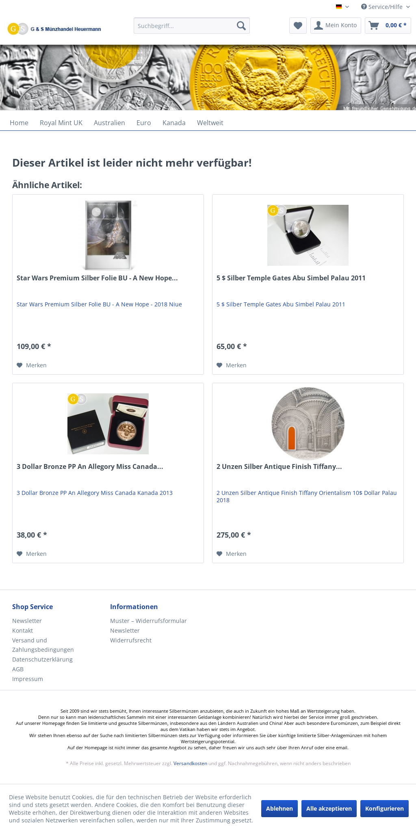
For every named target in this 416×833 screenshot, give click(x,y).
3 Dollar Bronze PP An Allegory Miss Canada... (90, 466)
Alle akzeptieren (329, 808)
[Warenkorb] (388, 25)
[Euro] (144, 122)
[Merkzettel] (298, 25)
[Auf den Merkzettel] (32, 365)
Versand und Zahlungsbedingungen (43, 645)
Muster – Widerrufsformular (148, 621)
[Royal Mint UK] (61, 122)
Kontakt (22, 630)
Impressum (27, 679)
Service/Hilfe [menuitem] (382, 7)
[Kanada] (174, 122)
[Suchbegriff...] (192, 25)
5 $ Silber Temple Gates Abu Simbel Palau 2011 (291, 278)
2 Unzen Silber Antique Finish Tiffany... (279, 466)
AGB (18, 669)
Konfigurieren (384, 808)
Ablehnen (279, 808)
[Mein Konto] (335, 25)
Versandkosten (190, 763)
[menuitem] (192, 29)
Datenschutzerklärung (42, 659)
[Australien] (109, 122)
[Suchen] (241, 25)
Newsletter (27, 621)
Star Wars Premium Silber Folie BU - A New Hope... (97, 278)
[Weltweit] (210, 122)
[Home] (19, 122)
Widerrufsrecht (131, 640)
